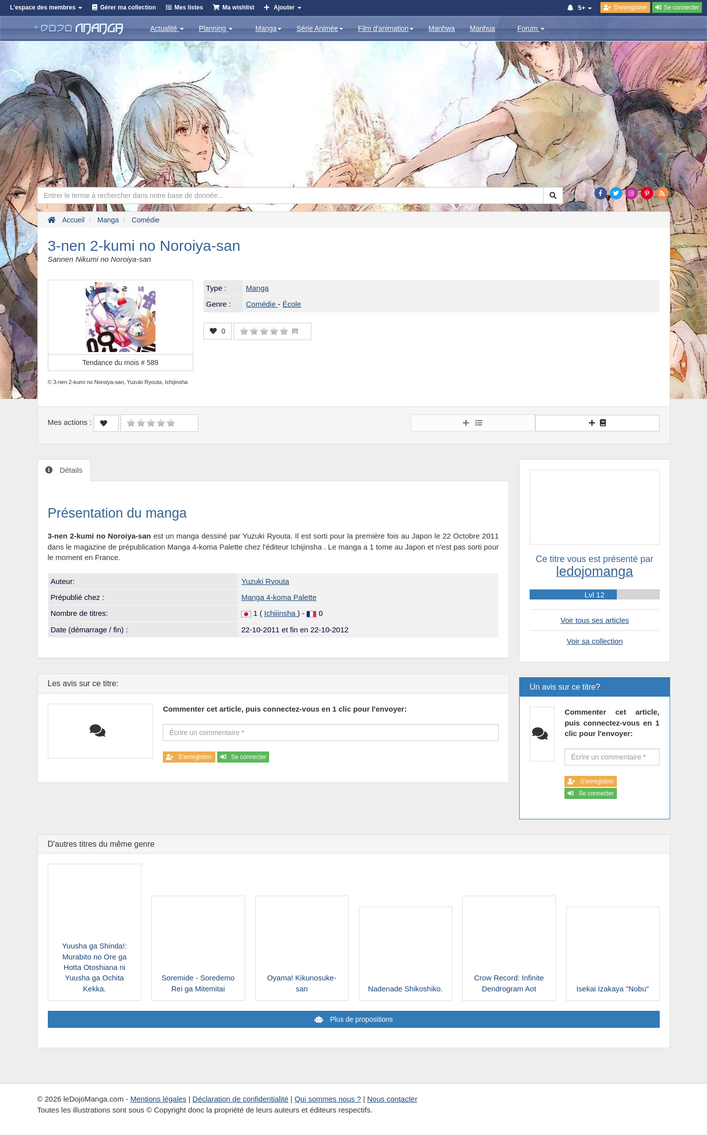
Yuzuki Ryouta (265, 581)
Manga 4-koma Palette (278, 597)
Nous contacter (392, 1099)
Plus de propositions (360, 1019)
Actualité (167, 28)
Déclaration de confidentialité (240, 1099)
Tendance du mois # (120, 363)
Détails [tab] (70, 470)
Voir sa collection (594, 641)
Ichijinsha (280, 613)
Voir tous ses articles (595, 620)
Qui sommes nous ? (327, 1099)
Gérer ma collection (128, 7)
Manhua (482, 28)
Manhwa (441, 28)
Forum (531, 28)
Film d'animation (386, 28)
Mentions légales (158, 1099)
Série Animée (319, 28)
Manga (268, 28)
